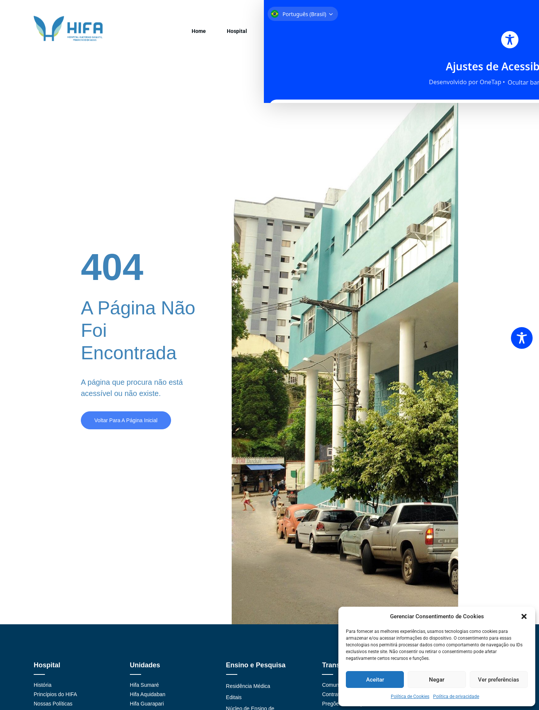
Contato (465, 34)
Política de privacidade (456, 696)
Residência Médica (248, 694)
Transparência (335, 34)
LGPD (493, 34)
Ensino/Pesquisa (287, 34)
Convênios (243, 34)
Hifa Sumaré (144, 692)
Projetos (374, 34)
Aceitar (375, 679)
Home (147, 34)
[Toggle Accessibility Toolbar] (521, 338)
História (42, 692)
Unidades (208, 34)
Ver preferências (498, 679)
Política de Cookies (410, 696)
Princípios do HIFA (55, 702)
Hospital (175, 34)
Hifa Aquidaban (147, 702)
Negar (436, 679)
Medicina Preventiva (420, 34)
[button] (524, 616)
